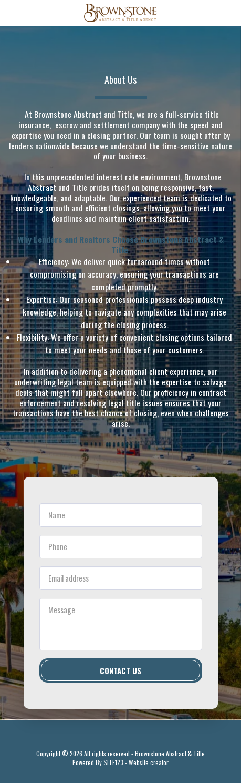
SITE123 (113, 762)
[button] (11, 12)
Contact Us (120, 670)
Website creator (149, 762)
